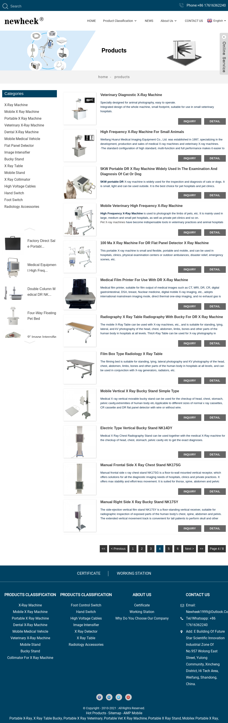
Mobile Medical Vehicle (22, 139)
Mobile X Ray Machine (30, 612)
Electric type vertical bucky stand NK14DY (136, 428)
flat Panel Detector (19, 146)
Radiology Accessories (21, 207)
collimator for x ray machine (30, 658)
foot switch (13, 200)
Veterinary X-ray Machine (24, 125)
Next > (189, 548)
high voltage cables (86, 618)
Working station (134, 573)
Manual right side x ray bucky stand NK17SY (139, 502)
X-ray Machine (16, 105)
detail (215, 121)
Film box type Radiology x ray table (131, 354)
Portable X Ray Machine (30, 618)
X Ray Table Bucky (47, 718)
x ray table (86, 638)
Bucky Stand (30, 651)
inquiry (190, 121)
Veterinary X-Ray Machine (30, 638)
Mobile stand (14, 173)
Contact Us (194, 21)
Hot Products (96, 713)
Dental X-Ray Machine (30, 625)
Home (91, 21)
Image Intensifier (17, 152)
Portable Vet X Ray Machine (125, 718)
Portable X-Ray (20, 718)
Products (122, 77)
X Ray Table (13, 166)
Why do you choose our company (142, 618)
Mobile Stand (30, 644)
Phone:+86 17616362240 (206, 5)
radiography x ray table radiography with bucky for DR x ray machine (161, 317)
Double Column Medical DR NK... (41, 291)
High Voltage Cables (20, 186)
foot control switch (86, 605)
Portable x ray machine (22, 118)
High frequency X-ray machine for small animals (142, 132)
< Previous (118, 548)
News (149, 21)
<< (103, 548)
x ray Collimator (17, 179)
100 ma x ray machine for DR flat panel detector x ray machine (154, 243)
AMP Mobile (132, 713)
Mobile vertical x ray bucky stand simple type (139, 391)
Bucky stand (14, 159)
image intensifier (86, 625)
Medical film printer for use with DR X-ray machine (144, 280)
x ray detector (86, 631)
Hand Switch (14, 193)
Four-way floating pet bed (41, 315)
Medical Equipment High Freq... (41, 267)
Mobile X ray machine (21, 112)
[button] (29, 228)
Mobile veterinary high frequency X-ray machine (141, 206)
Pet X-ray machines (112, 222)
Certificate (88, 573)
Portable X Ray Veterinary (83, 718)
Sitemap (114, 713)
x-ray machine (30, 605)
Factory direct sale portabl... (41, 243)
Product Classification (120, 21)
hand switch (86, 612)
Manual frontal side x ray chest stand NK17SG (140, 465)
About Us (169, 21)
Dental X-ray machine (21, 132)
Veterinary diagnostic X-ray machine (131, 95)
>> (201, 548)
